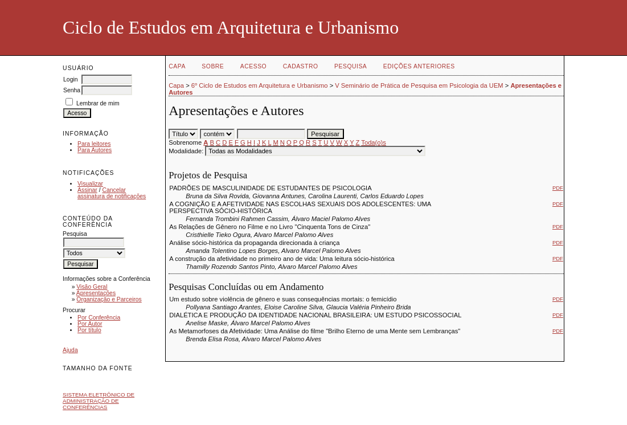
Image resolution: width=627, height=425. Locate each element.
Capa (177, 66)
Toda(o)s (373, 142)
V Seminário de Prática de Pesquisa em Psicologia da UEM (419, 85)
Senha (71, 90)
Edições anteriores (419, 66)
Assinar (87, 190)
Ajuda (70, 350)
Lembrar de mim (98, 103)
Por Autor (89, 324)
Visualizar (90, 184)
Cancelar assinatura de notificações (111, 193)
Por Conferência (98, 317)
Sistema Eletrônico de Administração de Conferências (98, 400)
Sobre (213, 66)
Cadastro (300, 66)
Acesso (253, 66)
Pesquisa (350, 66)
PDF (557, 188)
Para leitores (93, 144)
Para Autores (94, 150)
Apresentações (96, 293)
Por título (89, 330)
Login (70, 79)
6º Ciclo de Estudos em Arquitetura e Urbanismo (259, 85)
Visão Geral (91, 287)
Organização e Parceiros (108, 299)
